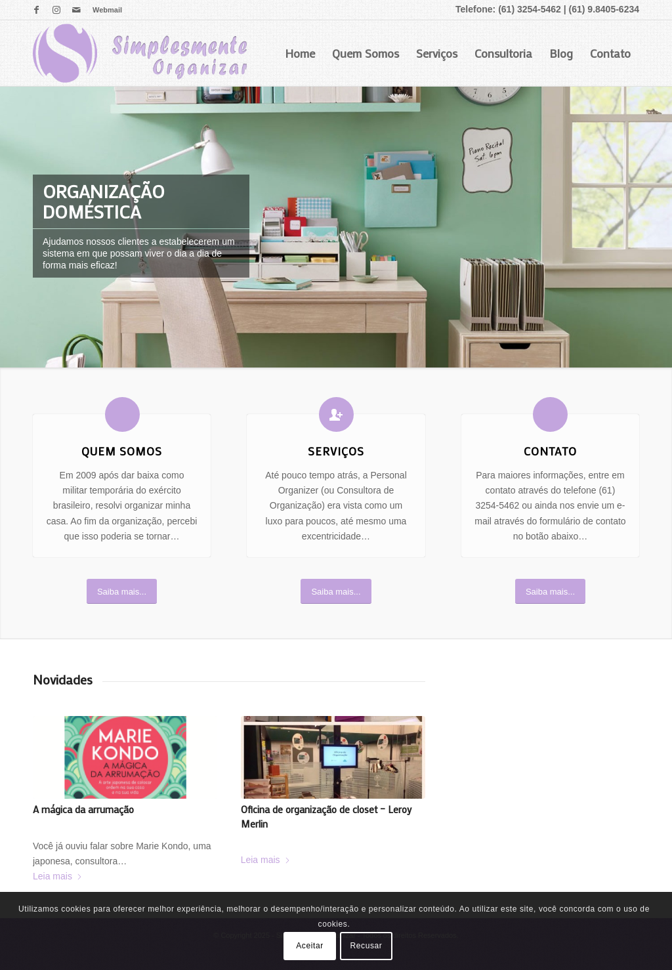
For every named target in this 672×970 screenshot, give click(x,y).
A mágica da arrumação (83, 809)
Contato (610, 53)
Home (300, 53)
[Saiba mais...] (122, 591)
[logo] (140, 53)
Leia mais (58, 876)
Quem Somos (365, 53)
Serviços (436, 53)
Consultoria (503, 53)
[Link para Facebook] (36, 10)
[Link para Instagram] (56, 10)
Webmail (107, 10)
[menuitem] (104, 10)
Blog (561, 53)
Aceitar (310, 945)
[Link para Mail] (76, 10)
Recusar (366, 945)
